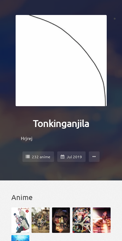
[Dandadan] (81, 220)
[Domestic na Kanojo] (102, 220)
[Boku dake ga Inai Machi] (61, 220)
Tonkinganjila (61, 123)
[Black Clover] (40, 220)
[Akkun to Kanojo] (20, 220)
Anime (22, 197)
